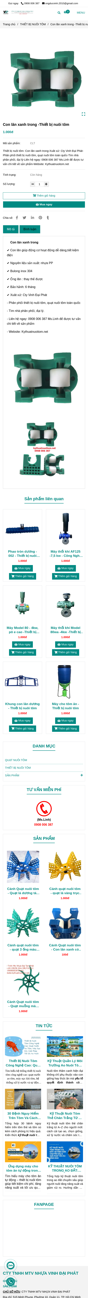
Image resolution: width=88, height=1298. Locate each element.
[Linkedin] (32, 218)
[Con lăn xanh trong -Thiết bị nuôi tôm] (18, 12)
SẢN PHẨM (44, 775)
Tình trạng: (10, 174)
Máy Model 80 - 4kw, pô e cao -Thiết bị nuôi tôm (22, 630)
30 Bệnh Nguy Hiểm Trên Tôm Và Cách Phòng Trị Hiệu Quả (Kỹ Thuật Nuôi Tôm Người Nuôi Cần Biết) (23, 1116)
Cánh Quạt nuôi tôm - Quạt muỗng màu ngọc (23, 1004)
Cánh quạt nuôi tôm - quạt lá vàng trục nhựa (65, 891)
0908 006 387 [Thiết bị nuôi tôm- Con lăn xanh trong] (30, 3)
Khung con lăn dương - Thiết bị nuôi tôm (22, 706)
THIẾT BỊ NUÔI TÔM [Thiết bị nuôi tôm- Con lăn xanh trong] (33, 24)
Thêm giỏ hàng (44, 195)
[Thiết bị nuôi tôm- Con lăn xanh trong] (67, 12)
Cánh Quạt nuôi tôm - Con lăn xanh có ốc (65, 947)
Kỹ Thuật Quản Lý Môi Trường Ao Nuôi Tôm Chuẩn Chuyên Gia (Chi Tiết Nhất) (64, 1063)
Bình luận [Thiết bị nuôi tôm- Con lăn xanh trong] (29, 229)
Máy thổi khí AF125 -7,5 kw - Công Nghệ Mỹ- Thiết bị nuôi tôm (65, 554)
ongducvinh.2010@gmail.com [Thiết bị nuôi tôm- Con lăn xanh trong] (60, 3)
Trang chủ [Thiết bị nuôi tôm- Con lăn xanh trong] (9, 24)
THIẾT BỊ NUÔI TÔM (18, 767)
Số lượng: (9, 183)
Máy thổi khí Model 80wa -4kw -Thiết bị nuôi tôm (66, 630)
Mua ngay (44, 204)
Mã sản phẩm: (12, 143)
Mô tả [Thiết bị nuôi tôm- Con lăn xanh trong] (11, 229)
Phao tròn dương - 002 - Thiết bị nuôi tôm (22, 554)
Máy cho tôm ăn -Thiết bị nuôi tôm (65, 706)
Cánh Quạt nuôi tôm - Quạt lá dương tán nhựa (23, 891)
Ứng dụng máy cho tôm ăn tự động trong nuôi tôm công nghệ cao (23, 1168)
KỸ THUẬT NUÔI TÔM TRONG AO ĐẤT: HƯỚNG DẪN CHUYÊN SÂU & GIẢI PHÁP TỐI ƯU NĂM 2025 (65, 1168)
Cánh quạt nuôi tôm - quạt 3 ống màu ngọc (23, 947)
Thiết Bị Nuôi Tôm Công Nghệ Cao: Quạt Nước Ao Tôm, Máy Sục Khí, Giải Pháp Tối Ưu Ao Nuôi (23, 1063)
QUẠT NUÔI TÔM (16, 760)
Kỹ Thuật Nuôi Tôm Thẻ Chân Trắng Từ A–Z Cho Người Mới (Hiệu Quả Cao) (65, 1116)
